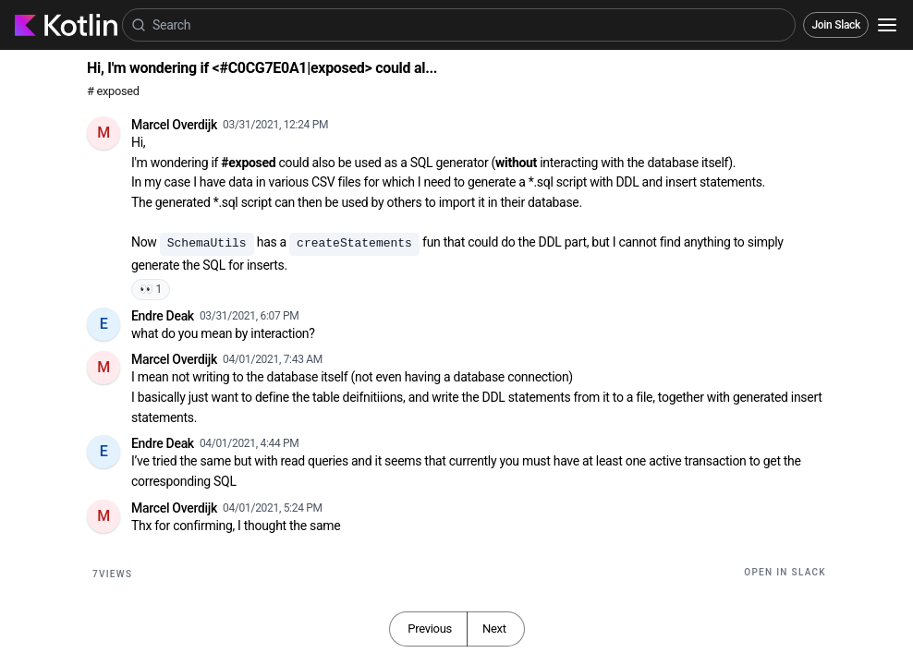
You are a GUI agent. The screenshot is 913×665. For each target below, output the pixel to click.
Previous (430, 628)
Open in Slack (785, 572)
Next (494, 628)
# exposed (113, 91)
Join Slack (835, 24)
